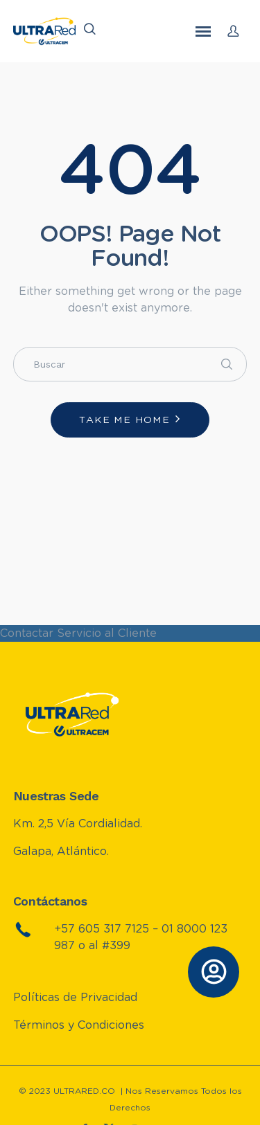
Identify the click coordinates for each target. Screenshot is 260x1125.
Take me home (124, 420)
